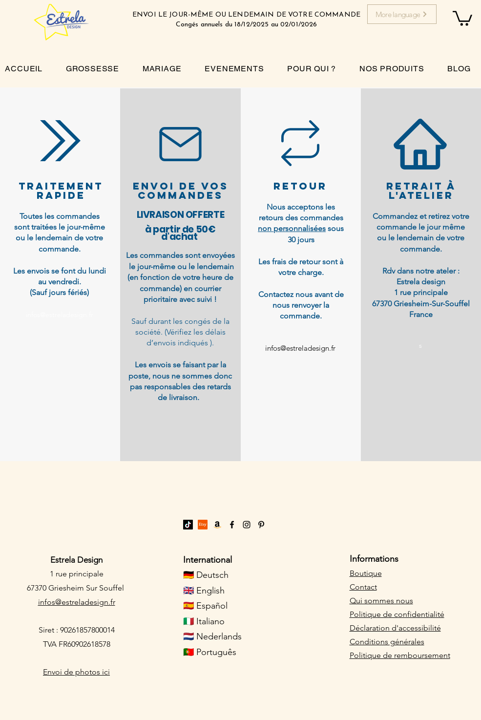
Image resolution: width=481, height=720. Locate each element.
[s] (420, 345)
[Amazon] (217, 524)
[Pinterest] (261, 524)
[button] (462, 17)
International (207, 559)
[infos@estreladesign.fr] (59, 315)
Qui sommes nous (381, 600)
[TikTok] (188, 524)
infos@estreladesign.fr (76, 602)
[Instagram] (246, 524)
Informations (374, 558)
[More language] (402, 14)
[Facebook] (232, 524)
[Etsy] (203, 524)
